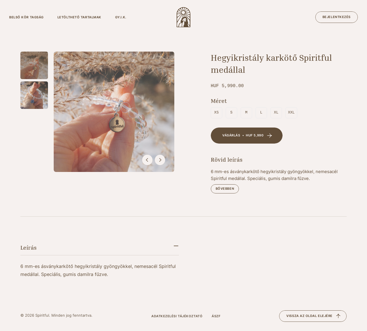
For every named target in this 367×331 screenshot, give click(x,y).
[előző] (147, 160)
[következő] (160, 160)
